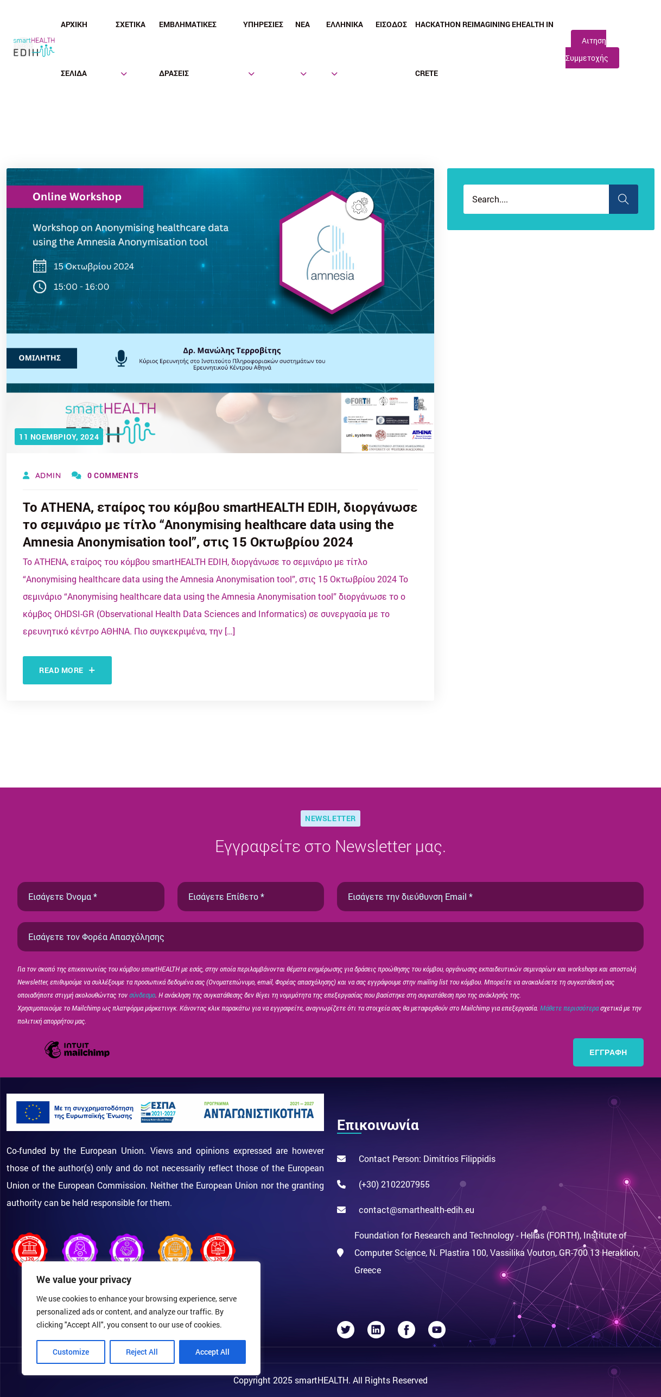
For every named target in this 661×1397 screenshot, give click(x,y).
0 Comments (105, 475)
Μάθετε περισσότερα (570, 1008)
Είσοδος (391, 24)
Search (623, 199)
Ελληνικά (344, 24)
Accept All (212, 1352)
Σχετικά (130, 24)
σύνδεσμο (142, 994)
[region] (141, 1318)
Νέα (302, 24)
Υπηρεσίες (263, 24)
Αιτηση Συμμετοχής (586, 49)
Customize (71, 1352)
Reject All (142, 1352)
